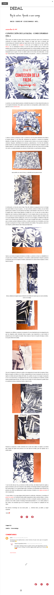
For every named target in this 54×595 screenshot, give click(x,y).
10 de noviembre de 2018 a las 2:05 (34, 543)
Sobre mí (18, 21)
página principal (43, 490)
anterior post (16, 106)
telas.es (7, 46)
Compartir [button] (9, 525)
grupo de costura (10, 497)
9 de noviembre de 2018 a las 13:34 (20, 537)
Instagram (21, 44)
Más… (37, 21)
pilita (11, 537)
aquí (7, 53)
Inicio (12, 21)
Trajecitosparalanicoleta (20, 543)
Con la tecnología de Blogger (27, 590)
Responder (13, 552)
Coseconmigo (28, 21)
